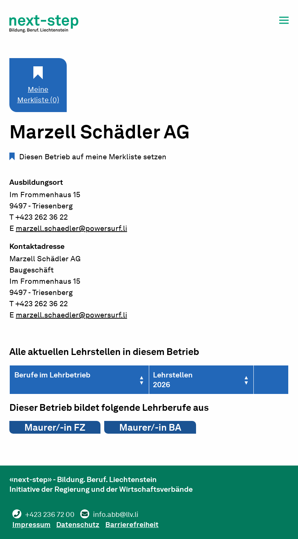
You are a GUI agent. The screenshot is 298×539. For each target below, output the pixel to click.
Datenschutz (82, 524)
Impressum (32, 524)
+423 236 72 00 (52, 514)
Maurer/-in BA (150, 427)
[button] (284, 21)
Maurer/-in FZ (54, 427)
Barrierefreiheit (139, 524)
